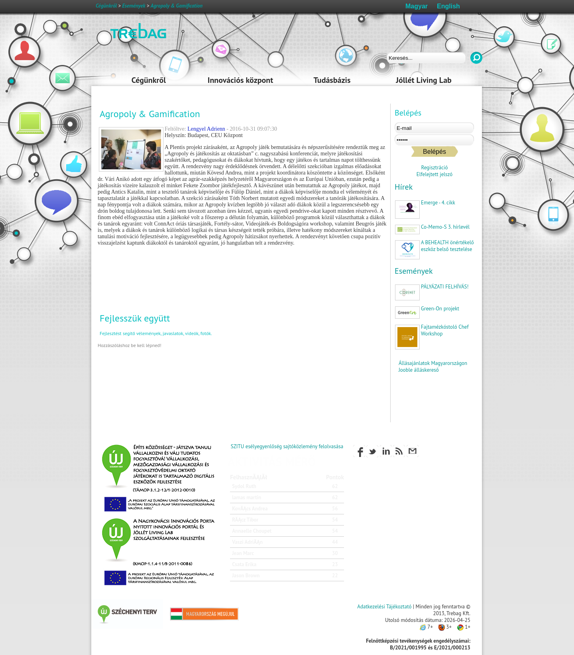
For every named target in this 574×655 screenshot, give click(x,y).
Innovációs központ (240, 80)
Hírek (404, 187)
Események (413, 271)
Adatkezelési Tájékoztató (384, 606)
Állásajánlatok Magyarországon (433, 363)
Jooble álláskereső (419, 370)
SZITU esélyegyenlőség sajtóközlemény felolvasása (287, 446)
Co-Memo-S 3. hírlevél (445, 227)
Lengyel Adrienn (206, 129)
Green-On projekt (440, 308)
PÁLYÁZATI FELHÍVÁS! (444, 286)
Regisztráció (434, 167)
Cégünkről (149, 80)
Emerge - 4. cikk (438, 202)
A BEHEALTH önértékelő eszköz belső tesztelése (447, 246)
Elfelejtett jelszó (434, 174)
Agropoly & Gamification (176, 5)
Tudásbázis (332, 80)
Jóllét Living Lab (424, 80)
